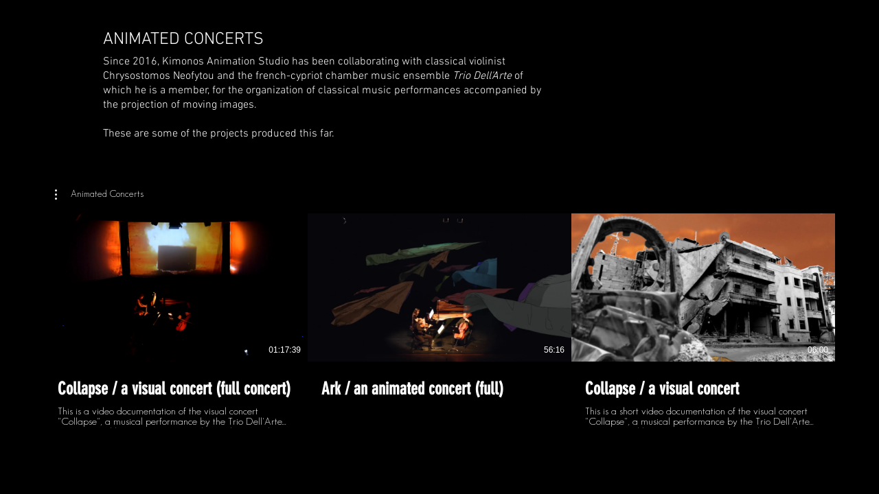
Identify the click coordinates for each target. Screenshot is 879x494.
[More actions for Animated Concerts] (99, 194)
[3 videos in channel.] (439, 321)
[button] (99, 194)
